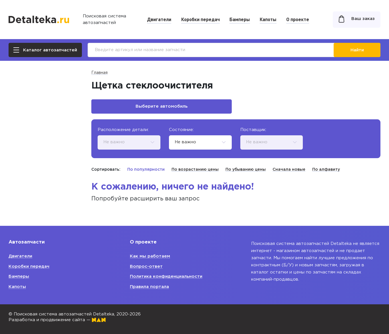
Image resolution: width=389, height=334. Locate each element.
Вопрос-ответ (146, 266)
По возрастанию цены (195, 169)
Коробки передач (200, 19)
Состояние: (181, 130)
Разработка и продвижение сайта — (57, 320)
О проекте (297, 19)
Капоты (268, 19)
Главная (99, 73)
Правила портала (149, 287)
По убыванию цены (245, 169)
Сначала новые (289, 169)
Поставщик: (253, 130)
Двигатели (159, 19)
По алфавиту (326, 169)
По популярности (146, 169)
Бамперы (239, 19)
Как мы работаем (150, 256)
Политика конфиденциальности (166, 276)
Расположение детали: (123, 130)
